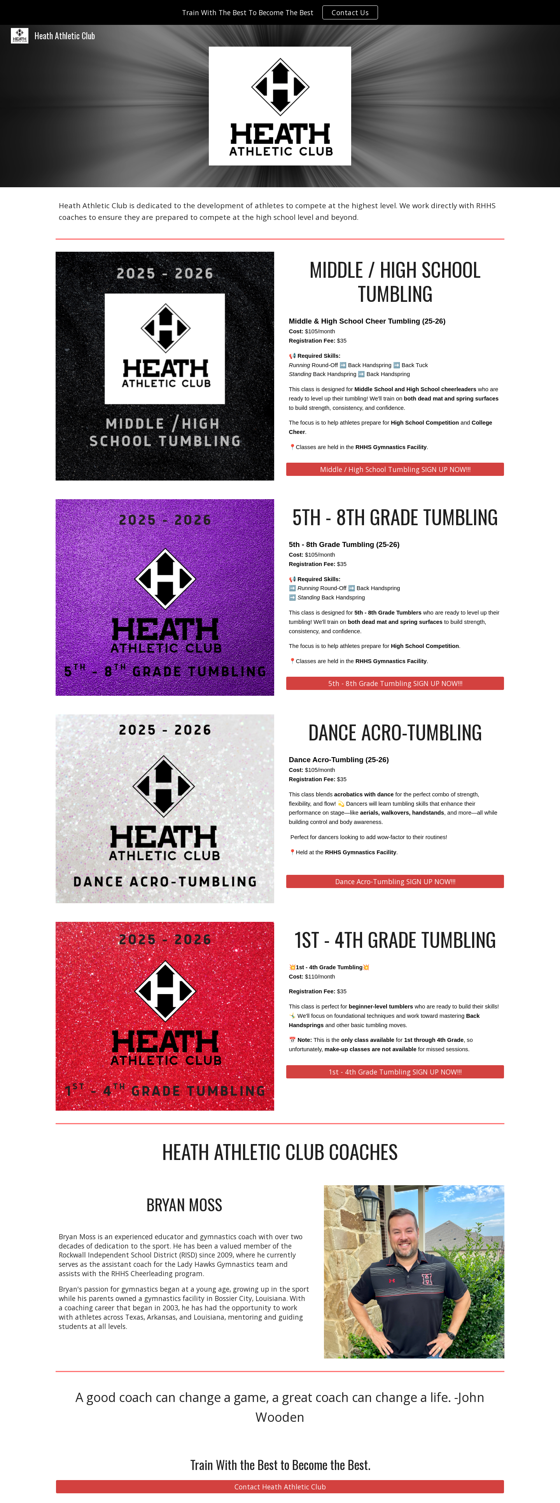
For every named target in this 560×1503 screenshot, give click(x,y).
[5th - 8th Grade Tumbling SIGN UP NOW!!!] (395, 683)
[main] (280, 211)
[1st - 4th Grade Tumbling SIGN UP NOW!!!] (395, 1072)
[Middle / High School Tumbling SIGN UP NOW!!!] (395, 469)
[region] (280, 12)
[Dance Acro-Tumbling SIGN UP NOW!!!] (395, 882)
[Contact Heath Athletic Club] (280, 1487)
